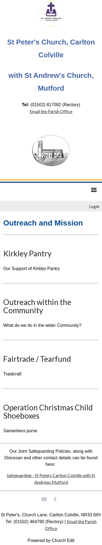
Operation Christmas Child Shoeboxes (48, 411)
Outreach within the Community (37, 306)
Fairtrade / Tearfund (37, 358)
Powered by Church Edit (51, 540)
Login (94, 206)
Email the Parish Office (51, 111)
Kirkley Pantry (27, 253)
